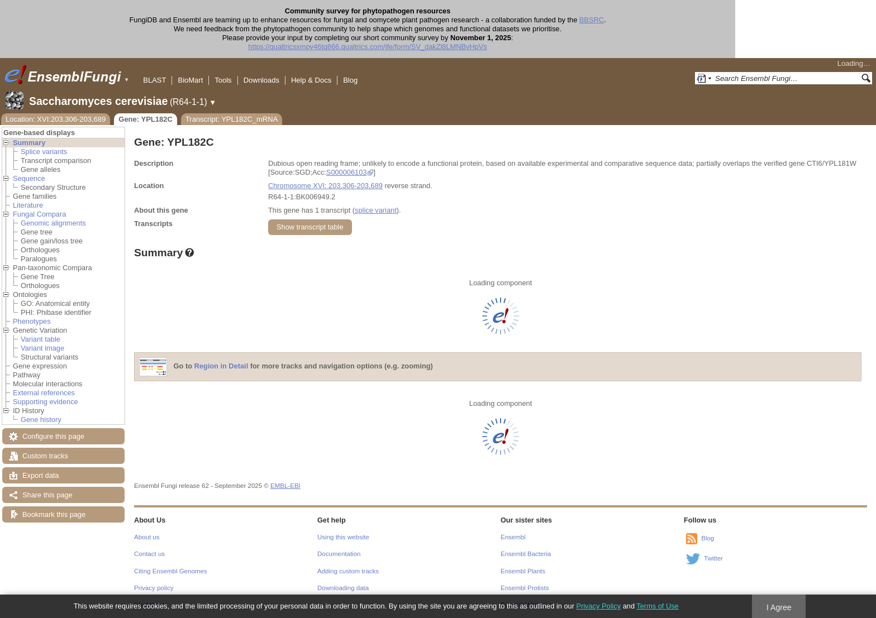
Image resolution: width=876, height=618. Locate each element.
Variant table (40, 339)
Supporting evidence (45, 401)
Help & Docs (311, 80)
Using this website (343, 537)
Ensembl (513, 537)
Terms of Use (657, 606)
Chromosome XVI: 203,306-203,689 (325, 185)
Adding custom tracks (348, 571)
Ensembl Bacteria (526, 553)
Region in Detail (221, 366)
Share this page (47, 495)
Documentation (338, 553)
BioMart (190, 80)
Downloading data (343, 588)
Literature (28, 205)
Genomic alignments (53, 223)
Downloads (261, 80)
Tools (223, 80)
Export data (40, 475)
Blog (350, 80)
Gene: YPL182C (145, 119)
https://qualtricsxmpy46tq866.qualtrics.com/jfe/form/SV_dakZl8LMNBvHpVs (437, 46)
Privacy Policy (598, 606)
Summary (29, 142)
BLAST (154, 80)
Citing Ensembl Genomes (170, 571)
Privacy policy (153, 588)
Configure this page (53, 436)
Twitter (713, 558)
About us (146, 537)
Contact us (149, 553)
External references (44, 393)
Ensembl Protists (525, 588)
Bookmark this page (53, 514)
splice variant (376, 210)
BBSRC (662, 20)
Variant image (42, 348)
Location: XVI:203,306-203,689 (56, 119)
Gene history (41, 419)
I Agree (779, 607)
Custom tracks (45, 456)
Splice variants (44, 151)
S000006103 (346, 172)
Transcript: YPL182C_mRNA (231, 119)
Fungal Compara (39, 214)
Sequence (29, 178)
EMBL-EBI (285, 485)
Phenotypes (32, 321)
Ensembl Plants (523, 571)
